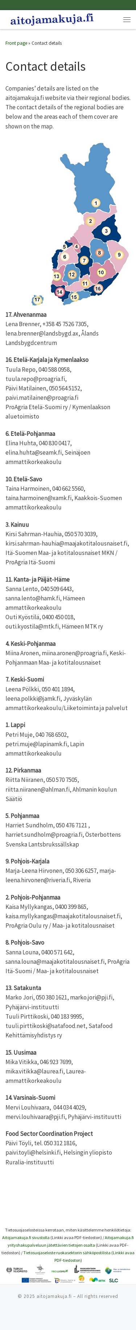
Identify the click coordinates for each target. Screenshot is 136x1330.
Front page (16, 43)
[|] (52, 18)
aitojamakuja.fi (54, 1296)
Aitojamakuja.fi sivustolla (26, 1237)
